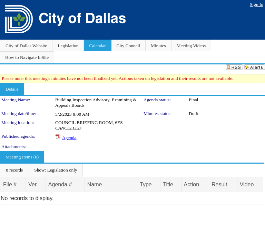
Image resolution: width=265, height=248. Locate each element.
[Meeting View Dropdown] (55, 170)
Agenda (69, 137)
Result (219, 184)
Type (146, 184)
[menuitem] (14, 170)
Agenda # (60, 184)
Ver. (33, 184)
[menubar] (41, 170)
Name (94, 184)
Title (168, 184)
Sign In (256, 4)
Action (191, 184)
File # (10, 184)
